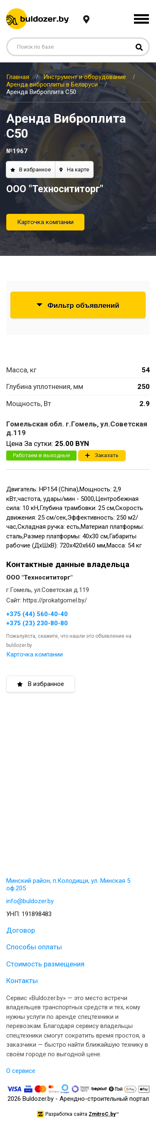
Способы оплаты (34, 947)
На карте (74, 169)
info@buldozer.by (30, 901)
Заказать (102, 455)
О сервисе (20, 1071)
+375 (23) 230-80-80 (37, 623)
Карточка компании (45, 222)
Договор (20, 930)
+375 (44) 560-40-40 (37, 614)
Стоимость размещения (45, 964)
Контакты (22, 980)
